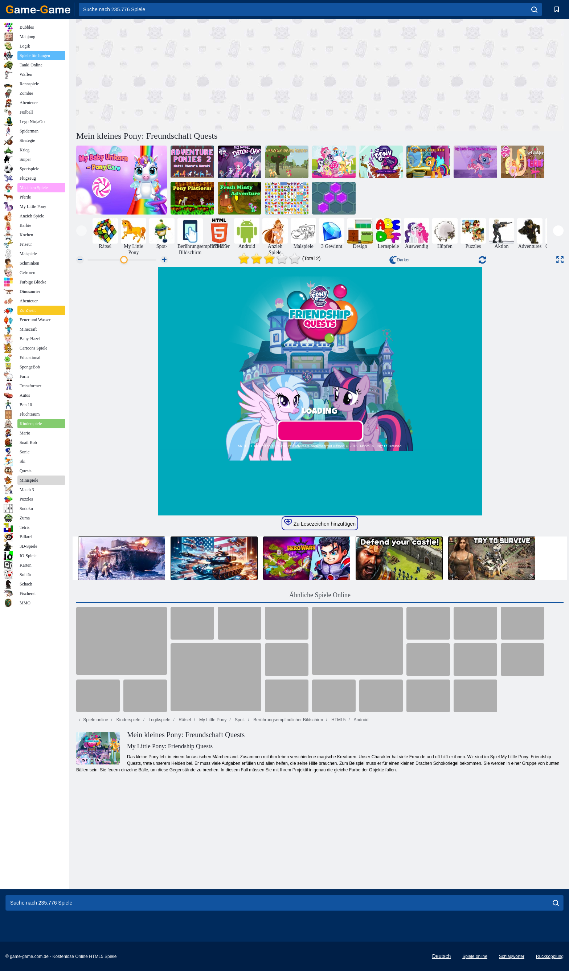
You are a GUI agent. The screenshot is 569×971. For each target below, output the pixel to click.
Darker (399, 260)
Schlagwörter (511, 956)
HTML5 (338, 719)
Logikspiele (158, 719)
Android (361, 719)
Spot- (239, 719)
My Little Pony (212, 719)
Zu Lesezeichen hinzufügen (320, 523)
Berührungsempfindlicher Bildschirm (287, 719)
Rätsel (184, 719)
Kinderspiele (127, 719)
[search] (534, 9)
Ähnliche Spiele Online (320, 595)
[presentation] (81, 230)
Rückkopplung (550, 956)
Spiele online (95, 719)
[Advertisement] (198, 74)
